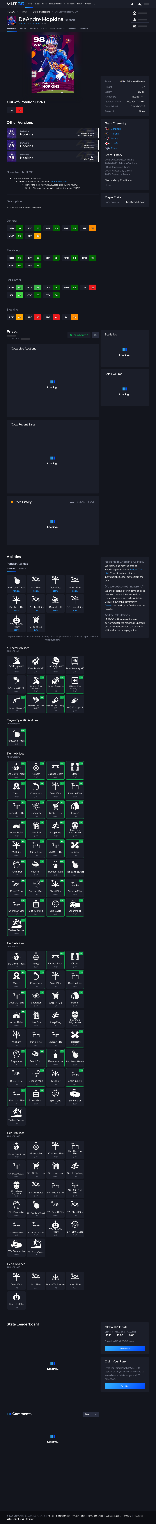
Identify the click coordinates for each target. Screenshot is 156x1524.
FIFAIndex (138, 1516)
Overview (11, 28)
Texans (114, 138)
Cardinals (116, 128)
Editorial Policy (63, 1516)
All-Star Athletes (32, 23)
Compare (72, 28)
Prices (44, 4)
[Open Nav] (94, 3)
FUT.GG (127, 1516)
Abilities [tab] (11, 568)
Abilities (34, 28)
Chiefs (114, 143)
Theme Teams (69, 4)
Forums (80, 4)
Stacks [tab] (22, 568)
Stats (43, 28)
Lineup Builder (55, 4)
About (50, 1516)
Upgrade (84, 28)
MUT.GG (11, 12)
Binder (88, 4)
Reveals (37, 4)
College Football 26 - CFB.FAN (20, 1519)
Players (29, 4)
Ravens (115, 133)
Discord (109, 605)
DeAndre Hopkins (41, 12)
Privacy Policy (79, 1516)
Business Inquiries (113, 1516)
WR (20, 23)
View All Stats (125, 1348)
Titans (114, 148)
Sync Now (125, 1386)
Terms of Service (95, 1516)
